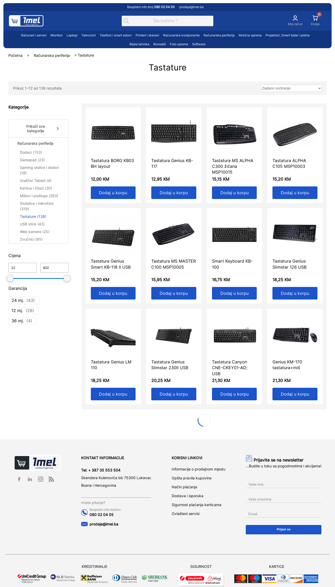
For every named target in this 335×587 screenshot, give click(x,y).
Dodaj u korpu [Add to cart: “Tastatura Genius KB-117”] (174, 192)
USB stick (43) (32, 224)
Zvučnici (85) (31, 239)
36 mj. (18, 320)
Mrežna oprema (250, 35)
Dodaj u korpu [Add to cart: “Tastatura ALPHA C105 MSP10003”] (295, 192)
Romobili (159, 44)
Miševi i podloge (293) (39, 195)
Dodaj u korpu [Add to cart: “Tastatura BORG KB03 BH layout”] (113, 192)
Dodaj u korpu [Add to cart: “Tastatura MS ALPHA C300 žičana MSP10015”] (234, 192)
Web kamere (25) (34, 231)
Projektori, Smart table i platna (288, 35)
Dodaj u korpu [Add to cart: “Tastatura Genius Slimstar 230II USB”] (174, 394)
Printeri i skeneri (147, 35)
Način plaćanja (184, 487)
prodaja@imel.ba (191, 7)
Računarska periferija (219, 35)
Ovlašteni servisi (185, 513)
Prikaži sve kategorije (43, 128)
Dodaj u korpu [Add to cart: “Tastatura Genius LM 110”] (113, 394)
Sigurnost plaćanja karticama (196, 504)
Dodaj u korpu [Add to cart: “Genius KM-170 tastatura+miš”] (295, 394)
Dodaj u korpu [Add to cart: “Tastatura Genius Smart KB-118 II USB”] (113, 293)
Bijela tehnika (139, 44)
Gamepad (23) (32, 160)
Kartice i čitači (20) (36, 188)
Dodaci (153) (31, 152)
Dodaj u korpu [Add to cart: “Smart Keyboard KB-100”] (234, 293)
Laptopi (71, 35)
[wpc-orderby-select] (291, 88)
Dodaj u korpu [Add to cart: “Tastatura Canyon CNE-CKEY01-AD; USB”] (234, 394)
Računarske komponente (181, 35)
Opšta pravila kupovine (191, 478)
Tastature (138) (33, 216)
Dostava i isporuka (187, 496)
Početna (15, 55)
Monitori (57, 35)
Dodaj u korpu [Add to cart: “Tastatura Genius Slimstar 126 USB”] (295, 293)
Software (198, 44)
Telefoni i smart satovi (116, 35)
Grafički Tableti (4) (36, 180)
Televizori (88, 35)
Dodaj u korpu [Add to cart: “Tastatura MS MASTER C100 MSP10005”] (174, 293)
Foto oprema (179, 44)
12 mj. (17, 310)
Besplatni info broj (151, 7)
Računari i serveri (34, 35)
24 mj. (18, 300)
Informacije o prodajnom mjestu (198, 469)
